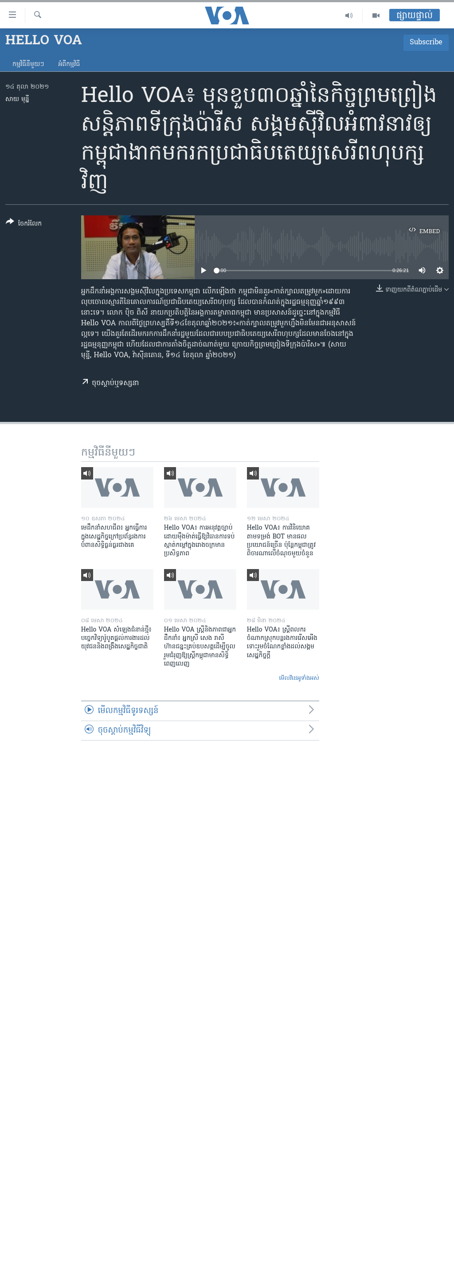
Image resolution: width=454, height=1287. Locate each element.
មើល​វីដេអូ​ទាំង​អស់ (299, 678)
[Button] (24, 224)
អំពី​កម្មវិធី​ (69, 64)
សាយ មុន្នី (17, 99)
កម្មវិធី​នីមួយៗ (28, 64)
